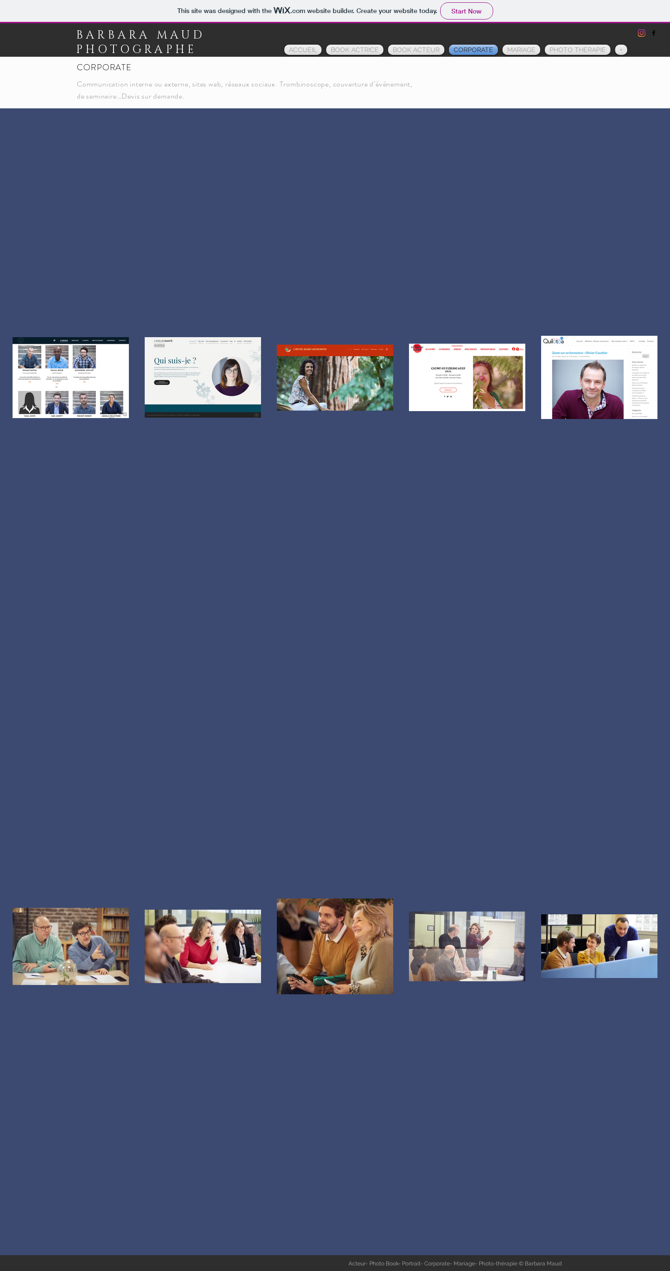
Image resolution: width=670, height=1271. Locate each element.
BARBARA (116, 35)
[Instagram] (641, 33)
